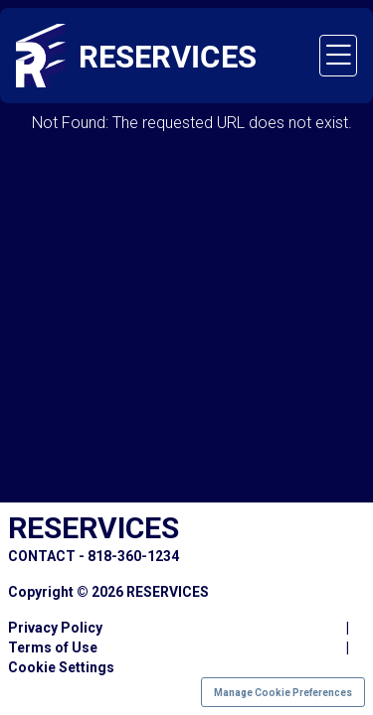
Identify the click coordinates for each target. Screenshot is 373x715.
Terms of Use (52, 647)
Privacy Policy (55, 628)
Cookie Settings (61, 667)
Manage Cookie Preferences (283, 692)
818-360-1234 (133, 556)
